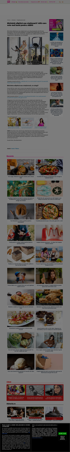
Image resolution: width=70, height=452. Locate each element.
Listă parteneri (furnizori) (37, 437)
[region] (35, 437)
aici (24, 442)
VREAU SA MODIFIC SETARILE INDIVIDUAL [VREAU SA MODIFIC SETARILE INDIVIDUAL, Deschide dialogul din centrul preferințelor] (62, 438)
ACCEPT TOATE (62, 433)
